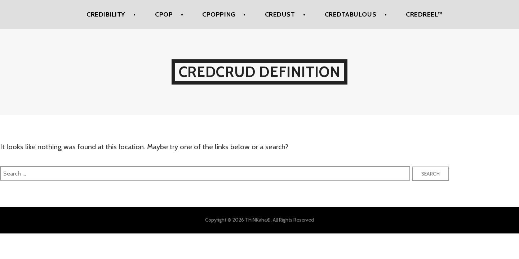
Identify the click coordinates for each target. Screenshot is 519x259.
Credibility (105, 14)
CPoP (164, 14)
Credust (280, 14)
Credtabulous (350, 14)
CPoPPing (218, 14)
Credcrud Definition (260, 72)
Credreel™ (424, 14)
